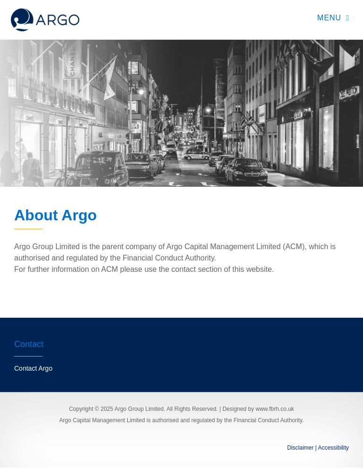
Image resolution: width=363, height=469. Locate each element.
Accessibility (333, 447)
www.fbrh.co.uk (275, 409)
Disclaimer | (302, 447)
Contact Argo (33, 368)
